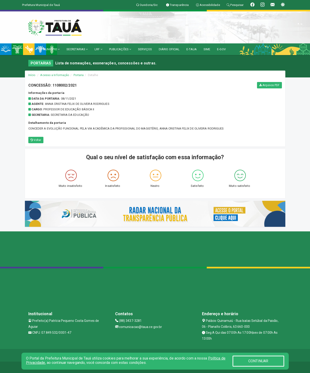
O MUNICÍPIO (50, 49)
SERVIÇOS (145, 49)
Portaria (79, 75)
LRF (98, 49)
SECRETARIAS (77, 49)
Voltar (36, 140)
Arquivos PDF (269, 85)
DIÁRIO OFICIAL (169, 49)
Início (32, 75)
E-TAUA (191, 49)
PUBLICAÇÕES (120, 49)
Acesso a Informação (54, 75)
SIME (207, 49)
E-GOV (221, 49)
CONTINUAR (258, 361)
